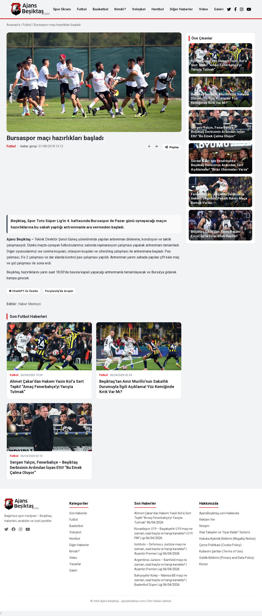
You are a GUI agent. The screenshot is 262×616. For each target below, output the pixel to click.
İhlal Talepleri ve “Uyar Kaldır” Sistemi (224, 532)
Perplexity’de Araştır (59, 291)
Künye (203, 564)
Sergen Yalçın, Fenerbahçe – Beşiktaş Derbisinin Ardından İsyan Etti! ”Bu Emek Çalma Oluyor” (46, 467)
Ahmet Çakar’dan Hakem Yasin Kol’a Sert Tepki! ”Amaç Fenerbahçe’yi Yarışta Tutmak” (47, 386)
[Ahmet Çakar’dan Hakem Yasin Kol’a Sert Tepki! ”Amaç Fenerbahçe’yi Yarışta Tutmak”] (220, 58)
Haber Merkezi (29, 304)
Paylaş (172, 147)
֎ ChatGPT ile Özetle (23, 291)
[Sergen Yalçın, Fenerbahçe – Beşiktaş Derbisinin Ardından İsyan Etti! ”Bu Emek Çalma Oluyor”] (220, 125)
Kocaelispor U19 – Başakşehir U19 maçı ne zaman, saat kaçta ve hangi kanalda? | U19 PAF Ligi (163, 533)
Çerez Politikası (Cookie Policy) (220, 545)
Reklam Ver (207, 519)
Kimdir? (120, 9)
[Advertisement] (94, 182)
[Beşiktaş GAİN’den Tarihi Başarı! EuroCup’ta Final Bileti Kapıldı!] (220, 225)
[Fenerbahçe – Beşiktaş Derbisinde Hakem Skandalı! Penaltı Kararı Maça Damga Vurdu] (220, 191)
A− (149, 146)
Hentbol (158, 9)
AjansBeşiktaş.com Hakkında (219, 513)
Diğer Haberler (181, 9)
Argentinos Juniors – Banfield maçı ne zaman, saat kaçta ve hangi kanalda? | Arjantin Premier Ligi (160, 564)
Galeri (219, 9)
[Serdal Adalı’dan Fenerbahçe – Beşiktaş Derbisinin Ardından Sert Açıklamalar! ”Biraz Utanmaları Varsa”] (220, 158)
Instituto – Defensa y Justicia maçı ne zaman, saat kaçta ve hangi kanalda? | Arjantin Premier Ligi (160, 549)
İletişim (204, 526)
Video (203, 9)
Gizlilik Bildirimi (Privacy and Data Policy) (226, 557)
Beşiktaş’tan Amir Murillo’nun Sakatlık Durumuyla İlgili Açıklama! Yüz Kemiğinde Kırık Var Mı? (136, 386)
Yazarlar (75, 564)
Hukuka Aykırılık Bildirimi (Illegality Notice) (227, 538)
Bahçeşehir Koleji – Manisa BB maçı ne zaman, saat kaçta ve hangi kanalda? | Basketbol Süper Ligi (160, 580)
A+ (157, 146)
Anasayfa (13, 25)
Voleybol (138, 9)
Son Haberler (78, 513)
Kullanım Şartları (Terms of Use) (221, 551)
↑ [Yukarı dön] (1, 613)
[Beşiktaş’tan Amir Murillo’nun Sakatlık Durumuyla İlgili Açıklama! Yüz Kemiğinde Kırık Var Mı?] (220, 92)
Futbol (82, 9)
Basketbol (100, 9)
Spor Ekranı (62, 9)
